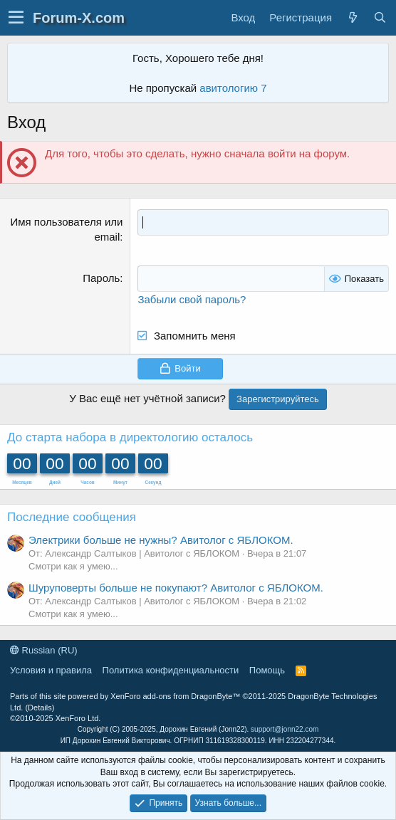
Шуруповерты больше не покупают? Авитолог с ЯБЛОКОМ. (175, 588)
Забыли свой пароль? (191, 299)
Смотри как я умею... (73, 566)
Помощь (267, 670)
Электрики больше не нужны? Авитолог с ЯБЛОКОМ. (160, 540)
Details (40, 707)
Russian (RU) (44, 650)
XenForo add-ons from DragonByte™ (175, 696)
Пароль (101, 278)
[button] (16, 18)
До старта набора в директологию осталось (130, 437)
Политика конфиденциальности (171, 670)
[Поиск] (379, 17)
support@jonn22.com (284, 729)
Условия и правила (51, 670)
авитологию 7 (232, 88)
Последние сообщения (71, 517)
